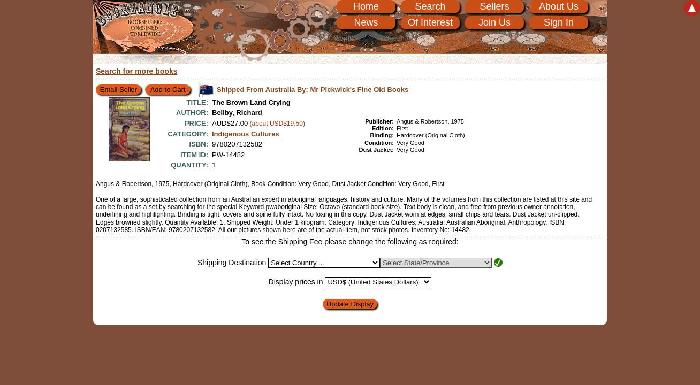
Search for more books (137, 71)
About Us (559, 6)
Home (366, 6)
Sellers (494, 6)
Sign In (559, 22)
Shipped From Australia (312, 90)
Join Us (494, 22)
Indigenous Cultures (245, 134)
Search (430, 6)
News (366, 22)
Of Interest (430, 22)
